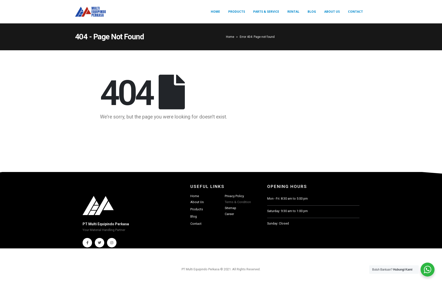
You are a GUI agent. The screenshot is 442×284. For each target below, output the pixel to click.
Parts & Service (266, 11)
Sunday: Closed (278, 223)
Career (229, 214)
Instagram (111, 242)
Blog (312, 11)
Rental (293, 11)
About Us (332, 11)
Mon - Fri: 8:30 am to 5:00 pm (287, 198)
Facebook (87, 242)
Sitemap (230, 208)
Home (215, 11)
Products (236, 11)
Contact (355, 11)
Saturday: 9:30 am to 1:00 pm (287, 211)
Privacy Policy (234, 196)
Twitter (99, 242)
